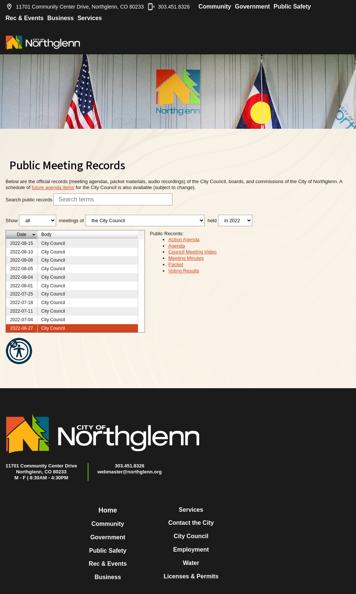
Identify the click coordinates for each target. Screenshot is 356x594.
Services (89, 18)
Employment (191, 549)
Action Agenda (184, 239)
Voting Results (183, 271)
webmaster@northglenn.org (129, 472)
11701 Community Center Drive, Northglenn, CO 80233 (75, 6)
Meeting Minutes (186, 258)
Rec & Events (24, 18)
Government (252, 6)
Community (214, 6)
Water (191, 563)
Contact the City (191, 523)
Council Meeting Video (192, 252)
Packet (175, 264)
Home (107, 510)
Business (60, 18)
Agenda (176, 246)
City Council (191, 536)
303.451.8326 (169, 6)
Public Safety (292, 6)
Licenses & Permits (191, 576)
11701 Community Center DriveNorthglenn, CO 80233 (41, 469)
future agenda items (53, 187)
